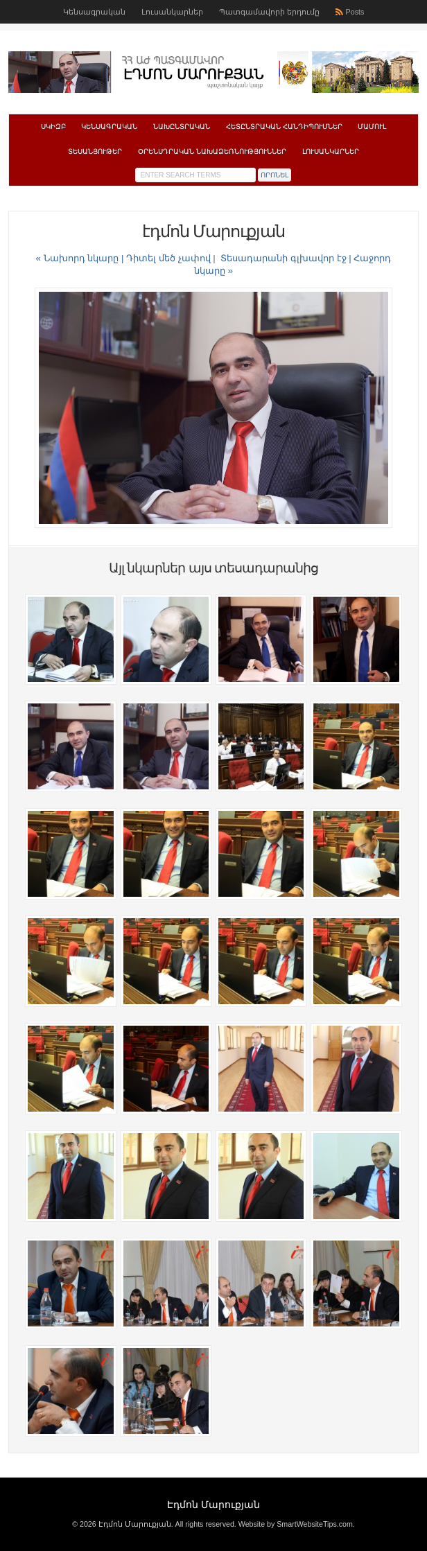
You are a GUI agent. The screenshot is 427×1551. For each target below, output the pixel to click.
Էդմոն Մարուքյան (213, 1504)
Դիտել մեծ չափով (168, 258)
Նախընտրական (181, 126)
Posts (355, 12)
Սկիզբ (53, 126)
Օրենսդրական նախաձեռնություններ (212, 151)
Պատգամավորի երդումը (269, 12)
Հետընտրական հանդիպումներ (284, 126)
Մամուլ (372, 126)
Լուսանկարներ (172, 12)
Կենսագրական (94, 12)
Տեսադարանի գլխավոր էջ (283, 258)
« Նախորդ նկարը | (81, 258)
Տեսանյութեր (95, 151)
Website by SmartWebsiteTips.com (295, 1524)
